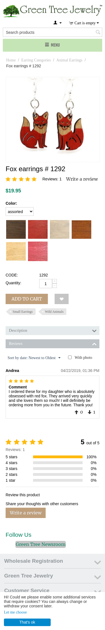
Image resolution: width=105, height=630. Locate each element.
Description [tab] (53, 330)
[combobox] (52, 32)
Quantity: (13, 283)
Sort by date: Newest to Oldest (34, 358)
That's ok (27, 622)
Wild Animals (54, 312)
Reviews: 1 (52, 179)
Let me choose (15, 612)
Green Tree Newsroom (41, 544)
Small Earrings (23, 312)
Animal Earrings (69, 60)
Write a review (82, 179)
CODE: (12, 275)
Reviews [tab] (53, 343)
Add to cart (26, 299)
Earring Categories (36, 60)
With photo (83, 357)
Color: (11, 203)
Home (11, 60)
